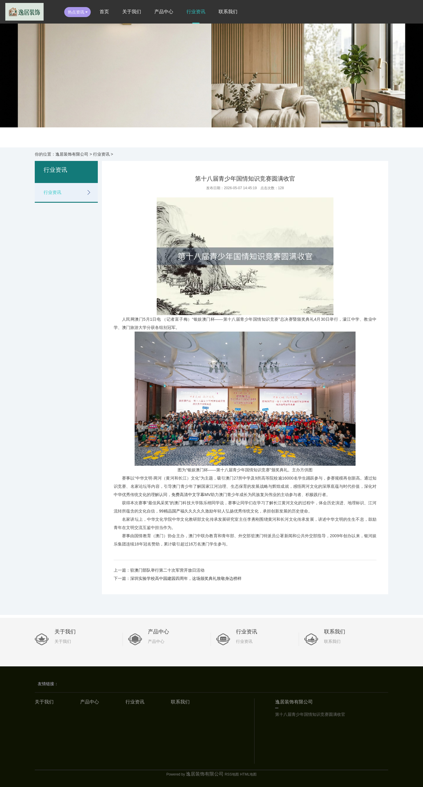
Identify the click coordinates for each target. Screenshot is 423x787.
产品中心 (163, 11)
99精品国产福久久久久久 (182, 511)
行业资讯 (195, 11)
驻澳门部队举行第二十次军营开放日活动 (167, 570)
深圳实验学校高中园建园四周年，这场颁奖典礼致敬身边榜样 (186, 578)
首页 (104, 11)
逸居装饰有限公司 (71, 154)
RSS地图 (232, 774)
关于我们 (131, 11)
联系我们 (228, 11)
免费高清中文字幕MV (191, 494)
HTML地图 (248, 774)
